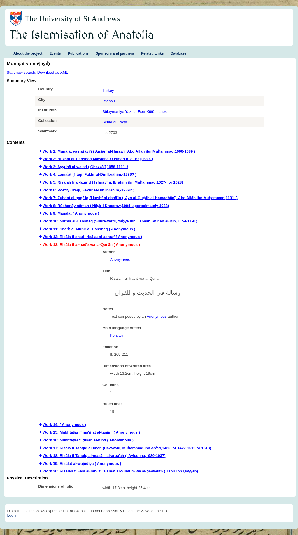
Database (178, 53)
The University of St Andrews (72, 18)
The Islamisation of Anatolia (82, 35)
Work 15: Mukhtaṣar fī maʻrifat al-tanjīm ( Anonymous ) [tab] (91, 432)
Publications (78, 53)
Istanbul (109, 101)
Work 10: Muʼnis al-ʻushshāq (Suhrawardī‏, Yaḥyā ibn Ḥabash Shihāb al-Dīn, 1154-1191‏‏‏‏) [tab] (120, 221)
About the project (27, 53)
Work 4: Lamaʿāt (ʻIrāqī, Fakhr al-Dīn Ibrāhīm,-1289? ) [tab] (89, 174)
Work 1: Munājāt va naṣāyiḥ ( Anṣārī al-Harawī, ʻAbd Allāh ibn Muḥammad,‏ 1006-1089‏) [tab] (119, 151)
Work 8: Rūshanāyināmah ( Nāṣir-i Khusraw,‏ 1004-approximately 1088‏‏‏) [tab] (106, 205)
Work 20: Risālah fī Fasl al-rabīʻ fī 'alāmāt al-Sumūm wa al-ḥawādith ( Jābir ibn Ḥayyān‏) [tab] (120, 471)
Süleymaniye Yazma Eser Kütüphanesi (135, 111)
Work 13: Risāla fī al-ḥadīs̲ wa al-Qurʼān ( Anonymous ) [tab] (91, 244)
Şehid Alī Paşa (114, 122)
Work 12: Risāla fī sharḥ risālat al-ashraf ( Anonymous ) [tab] (92, 236)
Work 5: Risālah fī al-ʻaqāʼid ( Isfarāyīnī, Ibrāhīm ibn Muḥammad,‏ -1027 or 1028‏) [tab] (113, 182)
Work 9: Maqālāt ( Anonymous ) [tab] (71, 213)
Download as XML (52, 72)
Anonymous (120, 259)
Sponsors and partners (115, 53)
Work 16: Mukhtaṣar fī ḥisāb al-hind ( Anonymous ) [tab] (88, 440)
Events (55, 53)
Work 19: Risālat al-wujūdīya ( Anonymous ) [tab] (82, 463)
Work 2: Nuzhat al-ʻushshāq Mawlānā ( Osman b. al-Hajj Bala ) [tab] (98, 159)
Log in (12, 515)
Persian (116, 335)
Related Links (152, 53)
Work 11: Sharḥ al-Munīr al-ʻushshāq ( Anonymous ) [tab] (89, 229)
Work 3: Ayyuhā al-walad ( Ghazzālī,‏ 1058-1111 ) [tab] (85, 167)
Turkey (108, 90)
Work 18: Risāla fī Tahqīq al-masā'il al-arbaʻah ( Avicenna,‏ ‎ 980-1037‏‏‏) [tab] (104, 455)
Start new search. (21, 72)
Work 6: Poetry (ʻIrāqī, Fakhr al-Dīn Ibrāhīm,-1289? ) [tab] (88, 190)
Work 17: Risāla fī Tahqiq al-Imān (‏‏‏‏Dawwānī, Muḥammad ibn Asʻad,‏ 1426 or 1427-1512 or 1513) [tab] (127, 448)
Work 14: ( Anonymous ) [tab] (64, 424)
